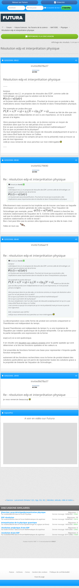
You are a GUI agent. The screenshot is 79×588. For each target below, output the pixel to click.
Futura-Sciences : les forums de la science (31, 27)
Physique (64, 27)
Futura (11, 572)
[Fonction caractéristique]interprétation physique (23, 512)
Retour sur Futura (19, 2)
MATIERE (54, 27)
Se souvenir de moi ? (52, 8)
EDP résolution (7, 517)
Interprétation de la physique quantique (19, 522)
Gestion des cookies (39, 572)
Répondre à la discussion (39, 36)
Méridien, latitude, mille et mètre (60, 500)
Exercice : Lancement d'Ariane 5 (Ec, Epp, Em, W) (25, 500)
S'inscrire (59, 2)
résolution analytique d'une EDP (15, 528)
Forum (9, 27)
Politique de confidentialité (60, 572)
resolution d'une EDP (10, 533)
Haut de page (39, 577)
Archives (19, 572)
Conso (27, 572)
